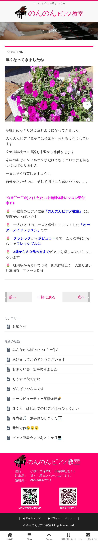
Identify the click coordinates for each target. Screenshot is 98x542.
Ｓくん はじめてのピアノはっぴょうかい (45, 408)
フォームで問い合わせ (88, 539)
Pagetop (49, 539)
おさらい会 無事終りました (34, 369)
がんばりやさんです (28, 389)
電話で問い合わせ (68, 539)
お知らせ (19, 326)
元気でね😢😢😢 (25, 428)
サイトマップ (33, 518)
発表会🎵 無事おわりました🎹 (37, 418)
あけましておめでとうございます (38, 359)
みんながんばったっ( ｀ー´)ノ (35, 350)
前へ (13, 297)
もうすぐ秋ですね (26, 379)
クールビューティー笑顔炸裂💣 (36, 399)
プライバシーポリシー (62, 518)
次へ (81, 297)
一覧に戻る (46, 297)
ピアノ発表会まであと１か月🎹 (37, 438)
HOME (10, 539)
